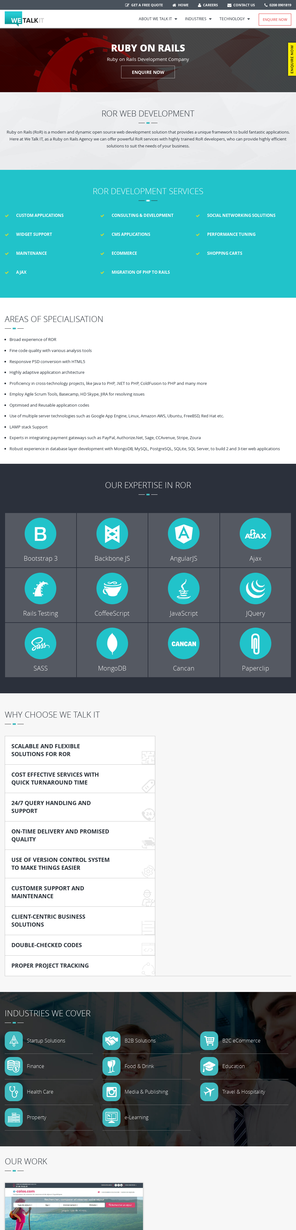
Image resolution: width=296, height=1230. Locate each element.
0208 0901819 (277, 5)
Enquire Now (275, 19)
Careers (208, 5)
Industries (198, 18)
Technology (234, 18)
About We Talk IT (158, 18)
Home (180, 5)
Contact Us (241, 5)
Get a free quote (144, 5)
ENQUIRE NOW (148, 72)
